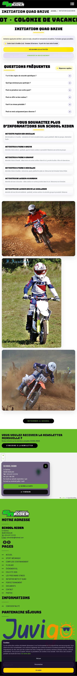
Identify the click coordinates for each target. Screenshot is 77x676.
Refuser (38, 658)
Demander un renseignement (38, 55)
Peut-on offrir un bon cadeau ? (16, 97)
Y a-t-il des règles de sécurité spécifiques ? (21, 76)
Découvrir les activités (38, 49)
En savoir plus (26, 653)
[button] (3, 456)
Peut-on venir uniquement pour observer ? (21, 111)
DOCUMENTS (9, 586)
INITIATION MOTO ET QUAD (14, 579)
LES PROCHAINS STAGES (13, 576)
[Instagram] (9, 542)
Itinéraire (26, 492)
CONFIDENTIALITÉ (11, 606)
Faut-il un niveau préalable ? (16, 104)
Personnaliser (39, 664)
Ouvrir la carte (26, 486)
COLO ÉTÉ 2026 (9, 572)
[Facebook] (5, 542)
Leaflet (62, 498)
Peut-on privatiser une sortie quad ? (18, 90)
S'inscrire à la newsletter (19, 446)
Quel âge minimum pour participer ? (18, 83)
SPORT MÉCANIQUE (11, 558)
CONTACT (7, 590)
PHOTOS (7, 593)
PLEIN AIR (8, 565)
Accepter (39, 670)
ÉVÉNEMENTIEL (10, 569)
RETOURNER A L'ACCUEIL (38, 421)
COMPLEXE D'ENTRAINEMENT (15, 562)
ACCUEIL (54, 11)
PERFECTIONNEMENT (12, 583)
